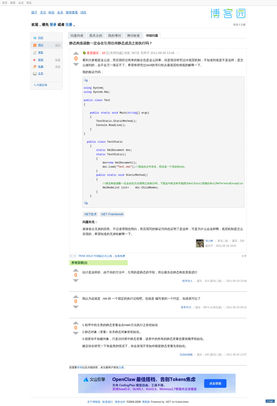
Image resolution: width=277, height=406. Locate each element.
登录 (53, 24)
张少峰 (209, 240)
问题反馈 (42, 84)
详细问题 (152, 35)
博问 (40, 45)
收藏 (40, 66)
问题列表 (77, 35)
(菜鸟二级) (216, 280)
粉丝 (51, 12)
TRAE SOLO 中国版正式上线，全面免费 (101, 256)
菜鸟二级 (222, 240)
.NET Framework (112, 214)
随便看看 (72, 12)
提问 (57, 45)
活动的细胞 (186, 354)
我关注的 (95, 35)
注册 (68, 24)
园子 (34, 12)
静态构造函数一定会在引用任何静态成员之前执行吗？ (110, 43)
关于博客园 (93, 401)
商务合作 (120, 401)
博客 (40, 52)
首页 (4, 2)
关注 (43, 12)
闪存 (40, 37)
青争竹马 (186, 307)
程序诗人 (187, 280)
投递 (57, 59)
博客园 (146, 401)
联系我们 (107, 401)
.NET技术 (90, 214)
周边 (29, 2)
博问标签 (133, 35)
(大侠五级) (216, 307)
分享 (244, 256)
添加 (57, 66)
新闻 (12, 2)
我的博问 (114, 35)
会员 (21, 2)
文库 (40, 73)
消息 (83, 12)
